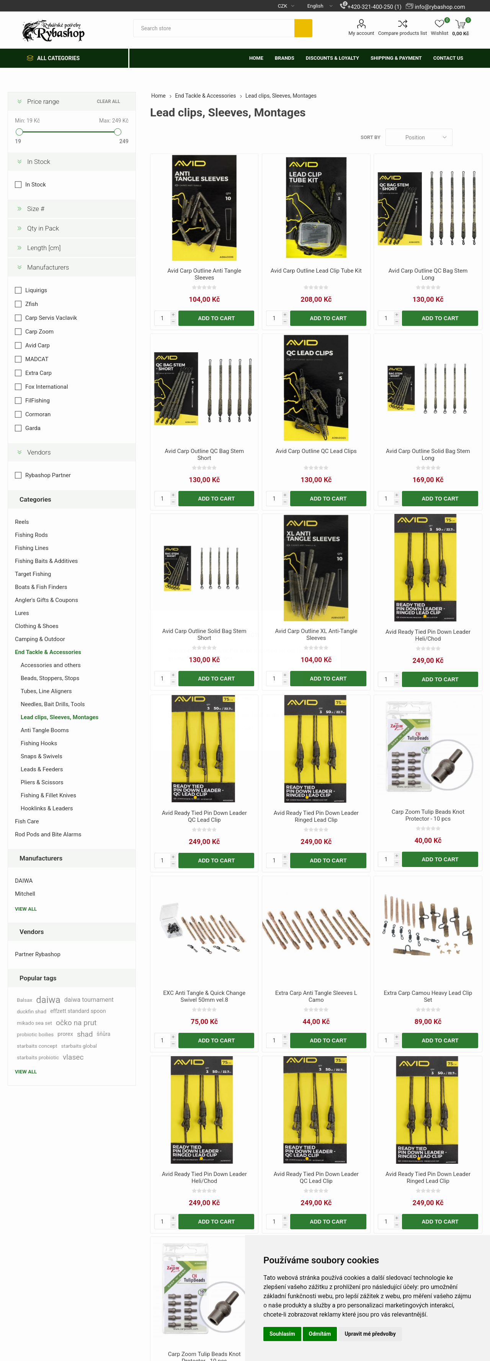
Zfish (31, 304)
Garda (33, 428)
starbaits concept (37, 1046)
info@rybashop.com (440, 6)
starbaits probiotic (38, 1057)
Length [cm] (43, 248)
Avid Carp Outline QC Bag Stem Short (204, 454)
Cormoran (38, 414)
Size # (35, 209)
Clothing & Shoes (37, 626)
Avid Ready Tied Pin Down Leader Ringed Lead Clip (316, 816)
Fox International (46, 386)
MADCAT (36, 359)
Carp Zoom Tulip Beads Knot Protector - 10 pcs (428, 815)
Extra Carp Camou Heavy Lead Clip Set (428, 996)
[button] (424, 616)
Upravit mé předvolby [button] (370, 1334)
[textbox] (213, 28)
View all (26, 909)
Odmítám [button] (320, 1334)
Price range (43, 101)
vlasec (73, 1057)
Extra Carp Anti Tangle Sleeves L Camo (316, 996)
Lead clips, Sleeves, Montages (59, 717)
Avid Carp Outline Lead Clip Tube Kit (316, 270)
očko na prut (76, 1022)
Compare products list (402, 33)
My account (361, 33)
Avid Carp (37, 345)
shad (85, 1034)
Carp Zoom (39, 331)
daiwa (48, 1000)
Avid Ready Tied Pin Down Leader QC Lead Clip (204, 816)
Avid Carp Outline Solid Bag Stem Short (204, 634)
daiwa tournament (89, 999)
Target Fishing (33, 574)
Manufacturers (48, 267)
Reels (22, 522)
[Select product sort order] (418, 137)
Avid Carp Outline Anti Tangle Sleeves (204, 274)
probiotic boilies (35, 1034)
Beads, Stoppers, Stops (50, 678)
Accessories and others (51, 665)
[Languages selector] (317, 5)
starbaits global (79, 1046)
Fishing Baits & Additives (46, 561)
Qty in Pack (43, 228)
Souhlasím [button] (282, 1334)
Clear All (108, 101)
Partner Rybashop (37, 954)
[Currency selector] (283, 5)
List (476, 137)
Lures (22, 613)
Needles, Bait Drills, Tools (53, 704)
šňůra (104, 1034)
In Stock (38, 161)
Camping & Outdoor (40, 639)
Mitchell (25, 893)
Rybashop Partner (48, 475)
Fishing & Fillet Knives (48, 795)
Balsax (24, 1000)
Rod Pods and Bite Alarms (48, 834)
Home (158, 96)
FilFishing (37, 400)
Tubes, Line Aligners (46, 691)
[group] (428, 568)
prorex (65, 1034)
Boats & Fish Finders (41, 587)
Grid (462, 137)
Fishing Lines (32, 548)
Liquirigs (36, 290)
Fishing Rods (31, 535)
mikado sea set (34, 1023)
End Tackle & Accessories (48, 652)
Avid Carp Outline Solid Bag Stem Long (428, 454)
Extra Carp (38, 373)
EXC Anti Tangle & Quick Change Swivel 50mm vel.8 (204, 996)
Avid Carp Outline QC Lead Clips (316, 451)
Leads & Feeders (42, 769)
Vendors (39, 452)
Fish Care (27, 821)
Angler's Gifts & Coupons (46, 600)
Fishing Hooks (39, 743)
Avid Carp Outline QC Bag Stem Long (428, 274)
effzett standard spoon (78, 1011)
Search (303, 28)
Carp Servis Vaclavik (51, 317)
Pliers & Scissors (42, 782)
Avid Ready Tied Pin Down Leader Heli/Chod (427, 635)
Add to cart (216, 318)
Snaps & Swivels (41, 756)
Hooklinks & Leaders (47, 808)
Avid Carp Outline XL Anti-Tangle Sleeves (316, 634)
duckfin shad (31, 1011)
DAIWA (24, 880)
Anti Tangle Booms (45, 730)
